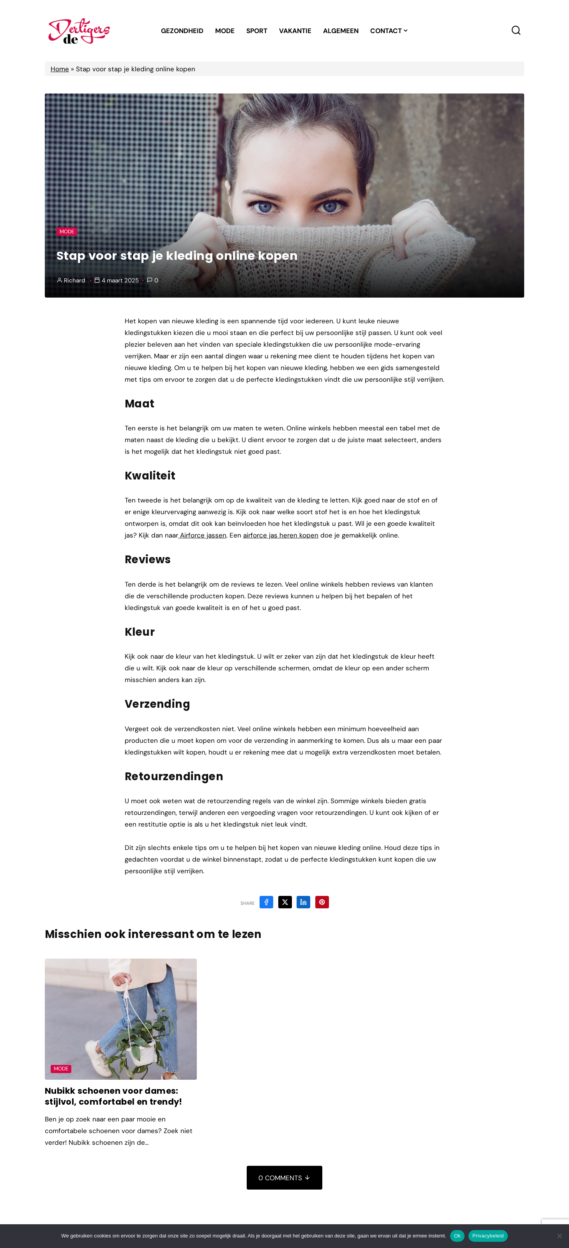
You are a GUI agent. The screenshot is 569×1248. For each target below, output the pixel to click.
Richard (74, 280)
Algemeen (341, 30)
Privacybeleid (488, 1236)
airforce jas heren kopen (280, 535)
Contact (386, 30)
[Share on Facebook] (266, 902)
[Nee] (559, 1236)
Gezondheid (182, 30)
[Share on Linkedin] (303, 902)
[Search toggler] (516, 30)
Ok (457, 1236)
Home (60, 69)
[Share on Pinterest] (322, 902)
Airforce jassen (202, 535)
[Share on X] (285, 902)
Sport (256, 30)
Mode (225, 30)
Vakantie (295, 30)
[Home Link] (79, 31)
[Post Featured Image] (121, 1019)
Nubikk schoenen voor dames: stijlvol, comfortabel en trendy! (114, 1096)
